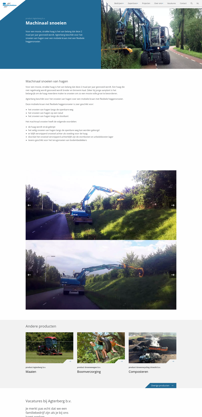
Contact (181, 4)
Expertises (130, 4)
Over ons (156, 4)
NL (196, 4)
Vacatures (169, 4)
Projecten (144, 4)
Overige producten (162, 385)
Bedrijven (116, 4)
